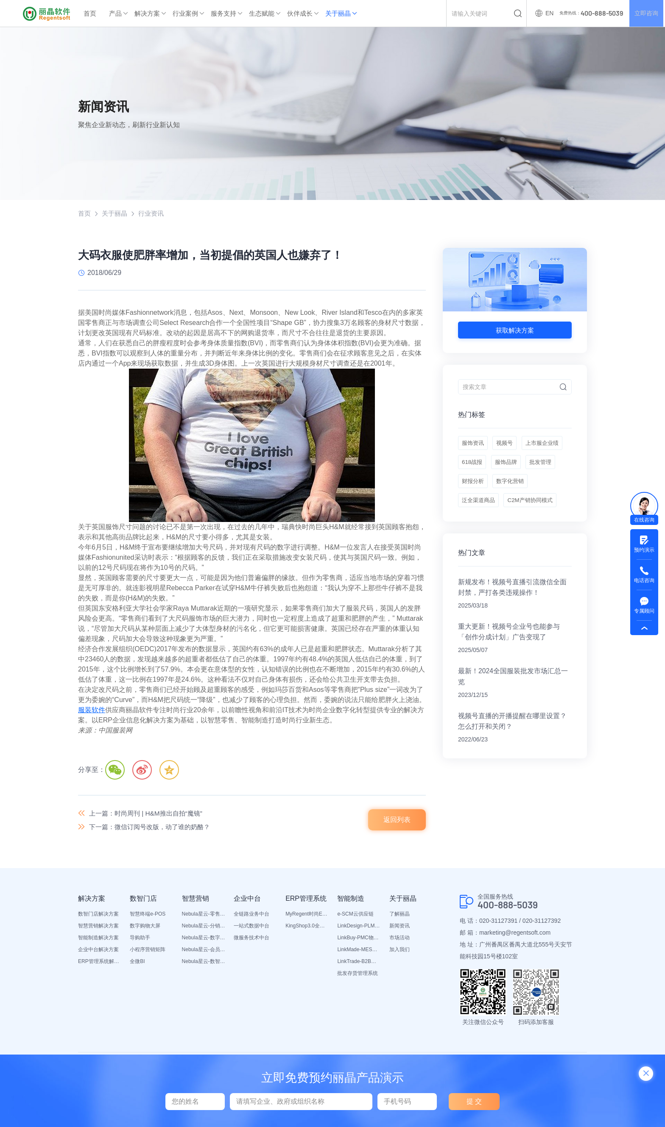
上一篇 (149, 813)
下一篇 (153, 828)
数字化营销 (477, 508)
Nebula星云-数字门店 (203, 939)
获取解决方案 (515, 330)
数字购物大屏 (145, 927)
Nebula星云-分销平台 (203, 927)
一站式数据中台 (251, 927)
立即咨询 (645, 13)
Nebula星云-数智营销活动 (203, 963)
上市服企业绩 (479, 466)
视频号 (508, 444)
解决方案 (147, 13)
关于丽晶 (338, 13)
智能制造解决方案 (98, 939)
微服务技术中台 (251, 939)
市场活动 (399, 939)
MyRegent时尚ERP (307, 916)
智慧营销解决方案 (98, 927)
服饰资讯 (474, 444)
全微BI (137, 963)
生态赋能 (261, 13)
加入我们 (399, 951)
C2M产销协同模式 (486, 529)
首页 (90, 13)
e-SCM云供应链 (355, 916)
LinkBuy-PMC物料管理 (358, 939)
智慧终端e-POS (147, 916)
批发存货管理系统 (357, 975)
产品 (115, 13)
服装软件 (91, 710)
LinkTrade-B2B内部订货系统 (358, 963)
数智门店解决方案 (98, 916)
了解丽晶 (399, 916)
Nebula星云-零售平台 (203, 916)
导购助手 (140, 939)
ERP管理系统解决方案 (99, 963)
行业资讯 (154, 213)
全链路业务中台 (251, 916)
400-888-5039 (510, 907)
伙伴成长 (300, 13)
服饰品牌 (474, 487)
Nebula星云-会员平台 (203, 951)
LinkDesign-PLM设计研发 (358, 927)
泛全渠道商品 (523, 508)
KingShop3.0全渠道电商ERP (307, 927)
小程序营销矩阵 (147, 951)
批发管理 (511, 487)
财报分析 (548, 487)
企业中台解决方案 (98, 951)
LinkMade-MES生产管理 (358, 951)
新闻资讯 (399, 927)
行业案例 (185, 13)
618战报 (522, 466)
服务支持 (223, 13)
